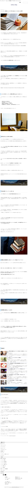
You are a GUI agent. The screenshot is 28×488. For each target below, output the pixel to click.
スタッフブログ (2, 470)
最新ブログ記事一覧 (3, 458)
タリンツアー (2, 452)
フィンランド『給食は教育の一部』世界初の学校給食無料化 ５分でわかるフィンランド (17, 363)
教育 (11, 358)
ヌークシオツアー (2, 446)
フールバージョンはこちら (12, 435)
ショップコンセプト (7, 478)
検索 (20, 2)
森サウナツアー (2, 443)
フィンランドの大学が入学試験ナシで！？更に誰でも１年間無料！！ (14, 380)
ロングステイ (2, 455)
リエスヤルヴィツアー (3, 449)
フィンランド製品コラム (3, 464)
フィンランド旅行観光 (3, 461)
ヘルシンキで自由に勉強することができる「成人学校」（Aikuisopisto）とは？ (16, 374)
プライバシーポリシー (18, 479)
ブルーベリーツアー (3, 445)
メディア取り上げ (7, 481)
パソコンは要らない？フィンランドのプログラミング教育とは (14, 357)
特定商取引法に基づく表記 (18, 478)
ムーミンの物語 (2, 467)
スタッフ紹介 (6, 479)
